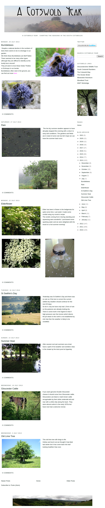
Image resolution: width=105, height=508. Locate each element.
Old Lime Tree (8, 436)
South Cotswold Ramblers (86, 69)
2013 (82, 160)
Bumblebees (7, 45)
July (83, 179)
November (85, 166)
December (85, 163)
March (84, 213)
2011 (82, 227)
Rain (3, 125)
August (84, 175)
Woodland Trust (82, 80)
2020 (82, 138)
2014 (82, 157)
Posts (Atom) (15, 485)
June (83, 204)
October (85, 169)
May (83, 207)
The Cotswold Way (83, 72)
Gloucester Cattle (9, 388)
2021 (82, 135)
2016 (82, 151)
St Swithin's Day (9, 293)
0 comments (8, 114)
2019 (82, 141)
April (83, 210)
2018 (82, 145)
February (85, 216)
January (85, 220)
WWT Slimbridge (83, 83)
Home (38, 481)
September (86, 172)
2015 (82, 154)
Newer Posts (5, 481)
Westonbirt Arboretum (84, 77)
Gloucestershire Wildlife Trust (87, 67)
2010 (82, 230)
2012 (82, 224)
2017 (82, 148)
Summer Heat (8, 341)
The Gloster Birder (83, 75)
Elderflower (6, 204)
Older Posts (71, 481)
